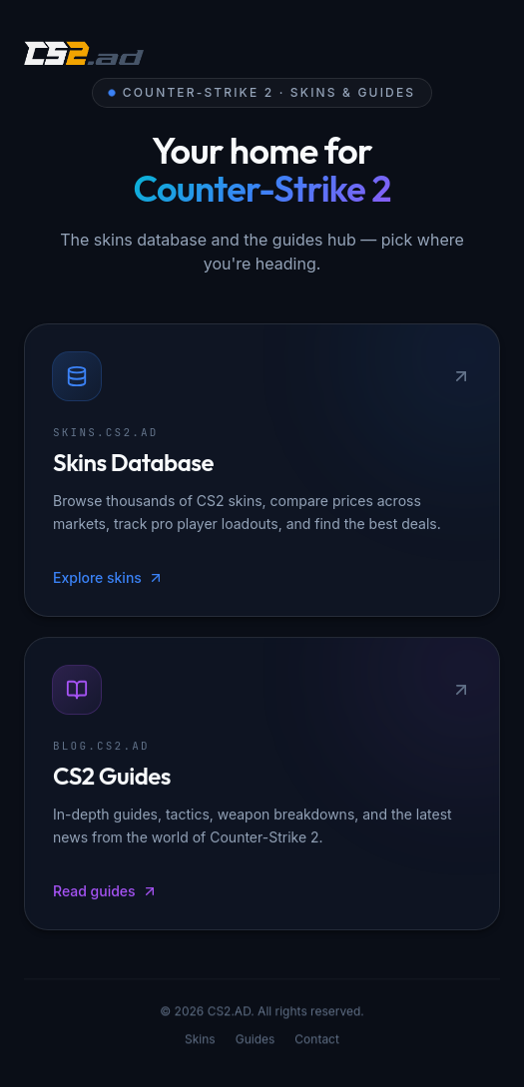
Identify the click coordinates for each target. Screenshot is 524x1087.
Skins (200, 1041)
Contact (316, 1041)
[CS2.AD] (84, 56)
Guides (255, 1041)
